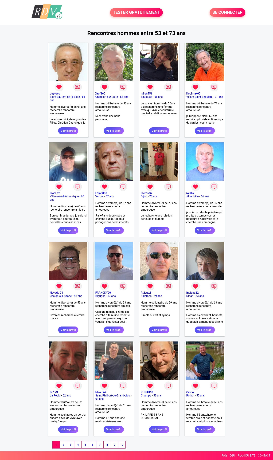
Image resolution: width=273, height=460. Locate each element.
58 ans (157, 395)
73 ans (153, 196)
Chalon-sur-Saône (61, 296)
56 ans (158, 97)
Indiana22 (192, 292)
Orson (190, 392)
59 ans (158, 296)
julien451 (146, 93)
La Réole (55, 395)
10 (121, 444)
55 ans (78, 296)
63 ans (200, 296)
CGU (232, 455)
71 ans (219, 97)
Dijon (144, 196)
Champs (146, 395)
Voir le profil (68, 130)
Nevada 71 (56, 292)
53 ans (124, 97)
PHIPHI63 (147, 392)
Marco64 (101, 392)
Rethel (190, 395)
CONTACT (264, 455)
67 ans (110, 196)
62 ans (67, 395)
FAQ (224, 455)
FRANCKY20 (103, 292)
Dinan (189, 296)
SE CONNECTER (227, 12)
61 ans (99, 398)
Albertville (192, 196)
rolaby (190, 193)
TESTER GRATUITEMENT (136, 12)
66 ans (205, 196)
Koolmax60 (193, 93)
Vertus (99, 196)
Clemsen (146, 193)
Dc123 (54, 392)
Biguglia (100, 296)
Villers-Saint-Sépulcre (199, 97)
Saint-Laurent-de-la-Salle (65, 97)
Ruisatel (146, 292)
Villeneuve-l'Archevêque (64, 196)
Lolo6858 (101, 193)
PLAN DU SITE (246, 455)
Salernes (146, 296)
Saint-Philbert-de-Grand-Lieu (112, 395)
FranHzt (55, 193)
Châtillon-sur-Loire (106, 97)
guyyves (55, 93)
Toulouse (146, 97)
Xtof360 (100, 93)
